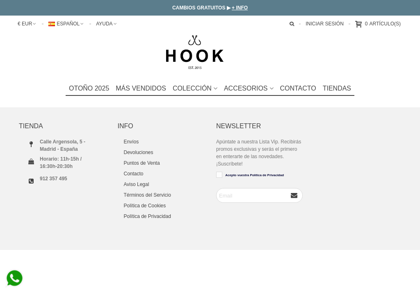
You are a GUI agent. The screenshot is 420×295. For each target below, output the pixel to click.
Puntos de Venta (142, 163)
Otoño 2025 (89, 88)
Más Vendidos (141, 88)
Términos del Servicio (147, 195)
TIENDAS (337, 88)
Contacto (298, 88)
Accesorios (246, 88)
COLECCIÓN (192, 88)
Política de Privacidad (147, 216)
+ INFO (240, 8)
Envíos (131, 142)
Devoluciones (138, 152)
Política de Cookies (145, 206)
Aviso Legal (136, 184)
